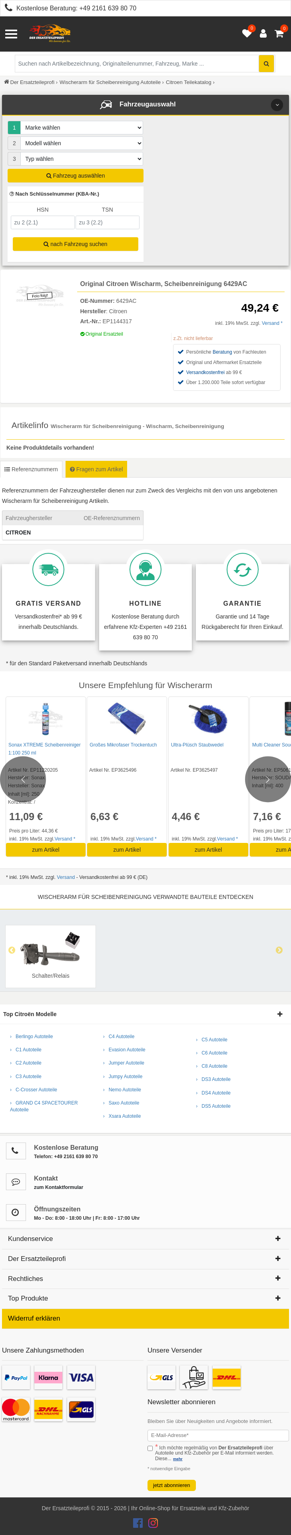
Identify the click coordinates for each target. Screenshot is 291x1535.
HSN (43, 209)
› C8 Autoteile (211, 1066)
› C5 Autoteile (211, 1040)
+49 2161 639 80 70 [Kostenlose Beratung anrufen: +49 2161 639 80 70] (107, 8)
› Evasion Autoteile (124, 1050)
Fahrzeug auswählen (75, 175)
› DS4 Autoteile (213, 1093)
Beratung (222, 352)
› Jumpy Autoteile (123, 1076)
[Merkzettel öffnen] (245, 34)
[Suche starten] (266, 63)
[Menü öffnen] (11, 34)
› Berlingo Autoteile (31, 1036)
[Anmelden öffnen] (261, 34)
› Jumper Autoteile (123, 1063)
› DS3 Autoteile (213, 1079)
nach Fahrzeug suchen (75, 244)
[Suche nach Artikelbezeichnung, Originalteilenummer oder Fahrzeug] (145, 63)
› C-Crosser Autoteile (33, 1090)
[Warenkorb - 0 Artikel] (279, 34)
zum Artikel (45, 850)
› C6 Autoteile (211, 1053)
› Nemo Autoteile (122, 1090)
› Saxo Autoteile (121, 1103)
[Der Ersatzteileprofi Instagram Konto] (151, 1525)
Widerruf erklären (34, 1318)
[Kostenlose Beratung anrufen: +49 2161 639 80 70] (6, 9)
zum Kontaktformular (58, 1187)
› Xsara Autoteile (122, 1116)
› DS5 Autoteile (213, 1106)
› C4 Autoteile (119, 1036)
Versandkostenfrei (205, 372)
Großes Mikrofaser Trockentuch (123, 745)
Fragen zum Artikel (96, 469)
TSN (107, 209)
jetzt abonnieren (171, 1485)
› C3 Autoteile (26, 1076)
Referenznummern (31, 469)
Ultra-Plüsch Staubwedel (196, 745)
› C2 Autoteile (26, 1063)
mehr (177, 1459)
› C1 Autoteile (26, 1050)
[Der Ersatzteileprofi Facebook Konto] (138, 1525)
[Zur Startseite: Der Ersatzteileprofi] (50, 34)
